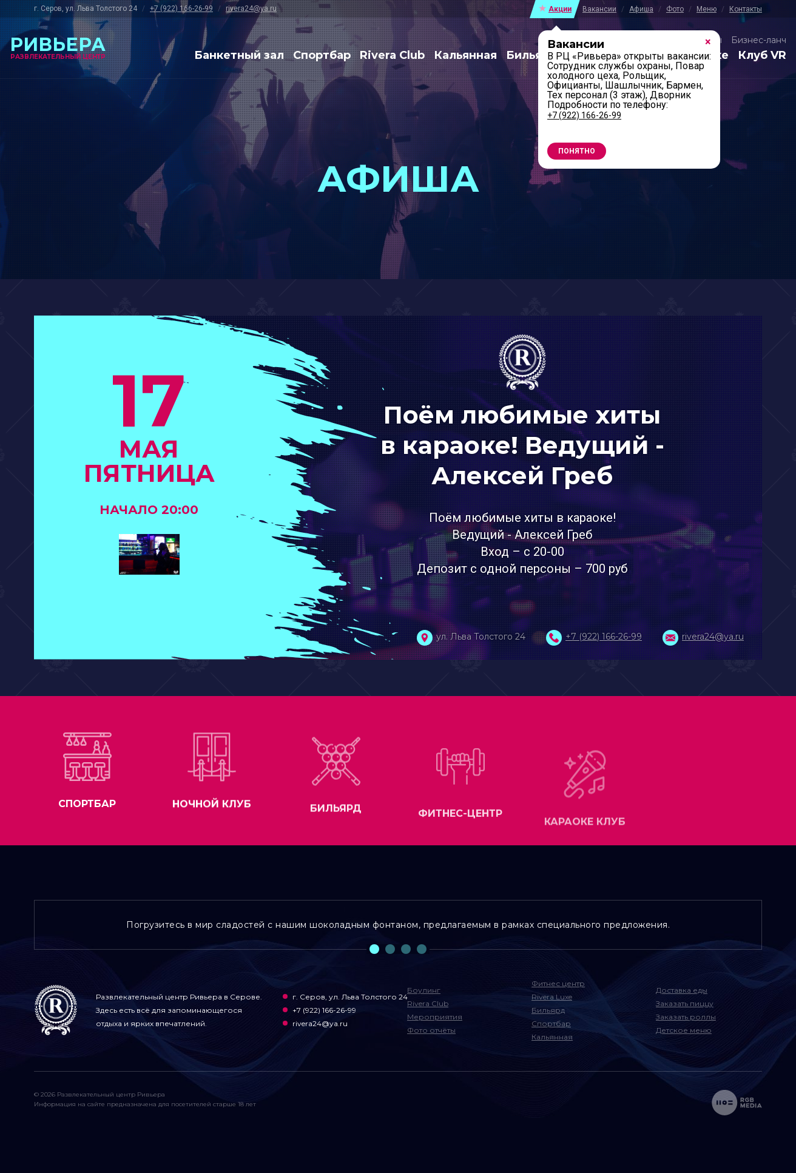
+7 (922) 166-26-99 (181, 8)
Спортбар (322, 55)
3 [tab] (406, 949)
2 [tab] (390, 949)
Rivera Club (392, 55)
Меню (706, 9)
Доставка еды (681, 990)
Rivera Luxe (551, 996)
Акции (560, 9)
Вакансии (599, 9)
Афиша (641, 9)
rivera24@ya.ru (251, 8)
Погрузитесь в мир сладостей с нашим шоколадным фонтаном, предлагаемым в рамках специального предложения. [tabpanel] (398, 924)
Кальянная (465, 55)
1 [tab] (374, 949)
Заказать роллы (686, 1016)
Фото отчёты (431, 1030)
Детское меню (684, 1030)
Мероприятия (434, 1016)
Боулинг (423, 990)
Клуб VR (762, 55)
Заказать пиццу (684, 1003)
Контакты (745, 9)
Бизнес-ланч (758, 40)
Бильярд (532, 55)
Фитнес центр (558, 983)
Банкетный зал (239, 55)
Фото (675, 9)
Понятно (576, 151)
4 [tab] (422, 949)
